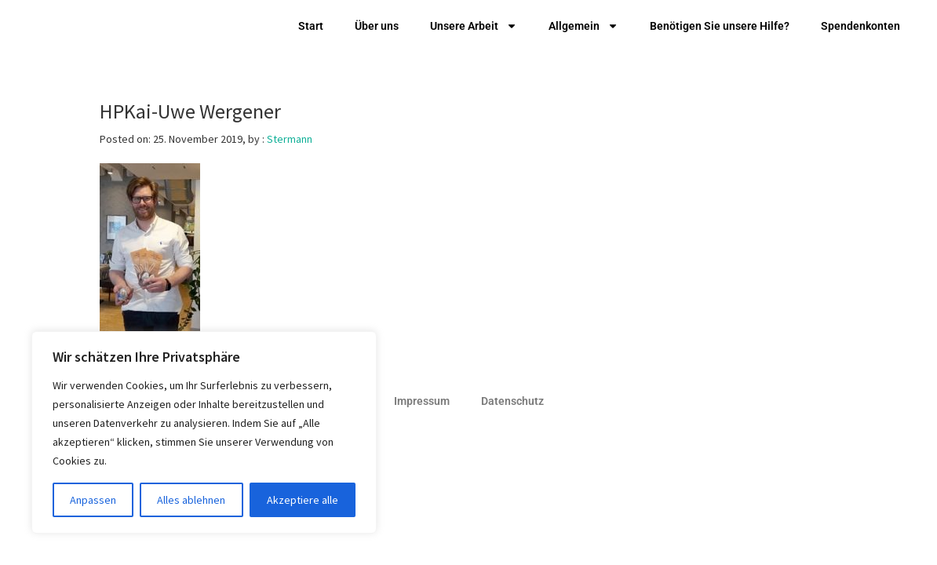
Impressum (422, 401)
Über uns (377, 26)
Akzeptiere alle (302, 500)
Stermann (289, 139)
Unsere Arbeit (473, 26)
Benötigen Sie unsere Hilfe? (719, 26)
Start (310, 26)
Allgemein (583, 26)
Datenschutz (512, 401)
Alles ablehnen (191, 500)
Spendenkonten (860, 26)
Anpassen (93, 500)
